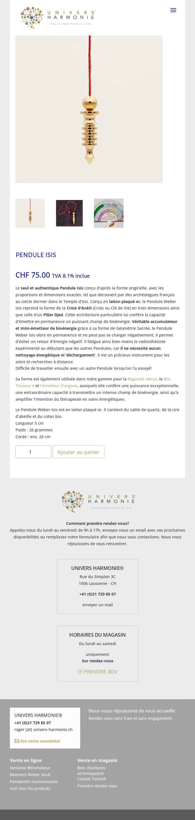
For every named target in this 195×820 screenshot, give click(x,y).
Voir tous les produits (30, 788)
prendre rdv (101, 671)
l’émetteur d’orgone (58, 385)
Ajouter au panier (78, 452)
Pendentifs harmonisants (34, 781)
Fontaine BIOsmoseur (30, 767)
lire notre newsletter (39, 741)
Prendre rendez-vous (97, 785)
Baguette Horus (142, 379)
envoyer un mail (97, 604)
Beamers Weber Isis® (30, 774)
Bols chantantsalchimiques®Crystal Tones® (91, 773)
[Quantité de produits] (33, 451)
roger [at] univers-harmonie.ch (43, 729)
